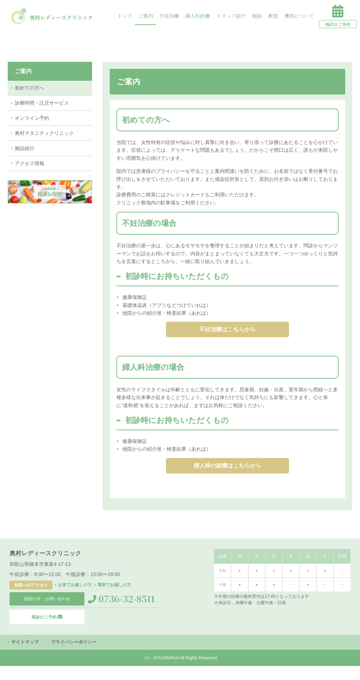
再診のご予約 (47, 629)
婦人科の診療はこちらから (227, 474)
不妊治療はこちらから (227, 332)
